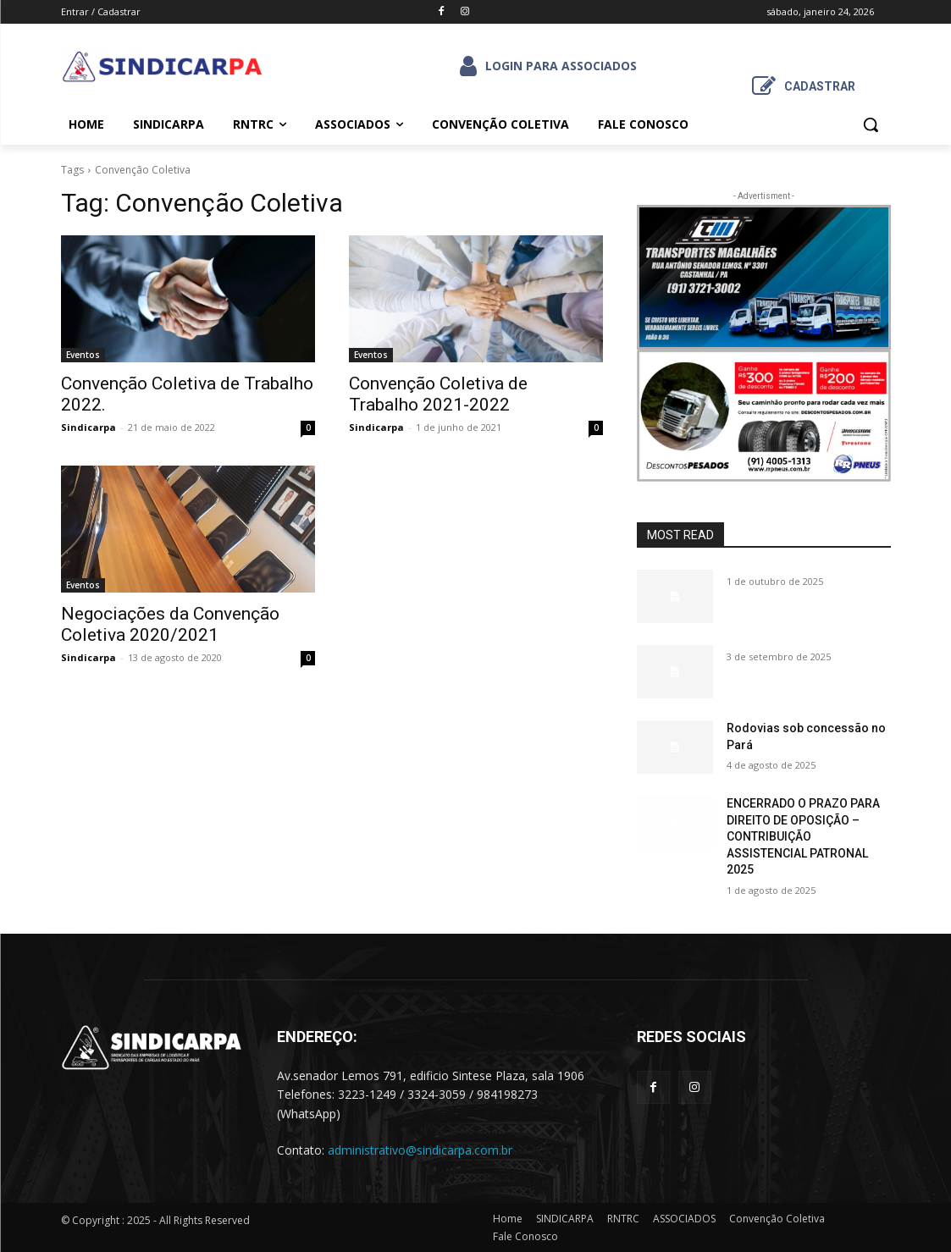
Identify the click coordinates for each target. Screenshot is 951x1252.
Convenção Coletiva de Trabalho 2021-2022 (438, 394)
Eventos (83, 355)
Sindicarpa (88, 427)
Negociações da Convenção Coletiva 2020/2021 (170, 624)
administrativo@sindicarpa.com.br (420, 1150)
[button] (870, 124)
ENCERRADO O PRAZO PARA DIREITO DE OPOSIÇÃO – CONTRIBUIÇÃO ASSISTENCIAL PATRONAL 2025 (803, 836)
